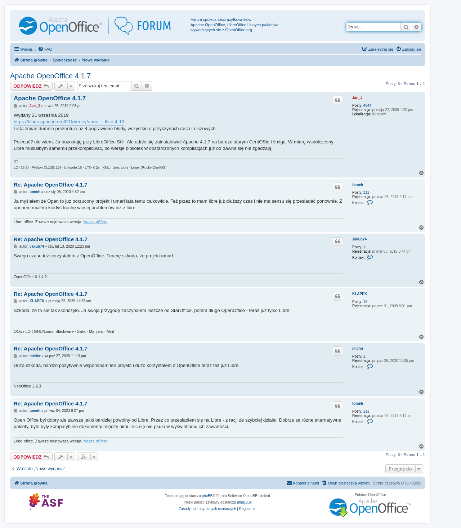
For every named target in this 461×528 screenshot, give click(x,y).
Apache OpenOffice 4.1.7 (50, 76)
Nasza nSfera (96, 222)
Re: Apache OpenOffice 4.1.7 (51, 185)
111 (366, 192)
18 (365, 302)
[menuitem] (45, 49)
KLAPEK (359, 294)
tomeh (357, 185)
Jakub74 (359, 239)
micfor (357, 348)
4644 (367, 105)
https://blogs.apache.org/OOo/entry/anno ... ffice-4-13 (69, 121)
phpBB (207, 496)
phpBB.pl (244, 502)
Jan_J (357, 98)
